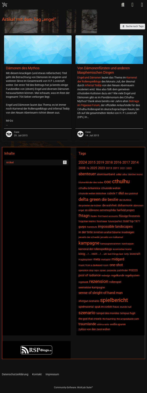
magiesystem (85, 259)
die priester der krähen (89, 205)
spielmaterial (86, 306)
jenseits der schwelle (89, 237)
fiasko (94, 216)
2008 (81, 168)
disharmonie (125, 205)
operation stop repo (88, 270)
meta (96, 259)
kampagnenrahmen (110, 243)
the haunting (109, 319)
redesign (105, 275)
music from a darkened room (93, 265)
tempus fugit (127, 313)
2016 (117, 162)
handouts (92, 227)
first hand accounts (108, 216)
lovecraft (135, 253)
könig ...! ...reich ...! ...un (92, 253)
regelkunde (117, 275)
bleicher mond (135, 174)
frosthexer (102, 221)
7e (87, 168)
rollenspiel (115, 281)
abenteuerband (106, 174)
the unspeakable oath (128, 319)
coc (107, 181)
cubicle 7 (112, 193)
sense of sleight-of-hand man (100, 293)
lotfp (126, 254)
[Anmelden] (132, 5)
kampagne (88, 243)
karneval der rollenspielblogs (95, 249)
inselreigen (128, 232)
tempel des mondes (107, 313)
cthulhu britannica (89, 188)
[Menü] (142, 5)
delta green (89, 199)
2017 (126, 162)
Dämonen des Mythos (22, 68)
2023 (101, 168)
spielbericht (114, 300)
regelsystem (132, 275)
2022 (129, 168)
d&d (121, 193)
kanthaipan (128, 243)
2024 (82, 162)
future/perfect (115, 221)
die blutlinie (125, 200)
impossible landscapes (115, 226)
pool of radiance (89, 275)
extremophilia (108, 210)
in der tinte (85, 232)
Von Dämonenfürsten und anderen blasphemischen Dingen (103, 70)
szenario (86, 312)
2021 (122, 168)
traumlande (87, 324)
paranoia (111, 270)
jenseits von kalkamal (111, 237)
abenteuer (87, 174)
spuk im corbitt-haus (107, 306)
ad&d (118, 174)
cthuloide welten (110, 188)
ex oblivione (92, 210)
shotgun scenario (88, 301)
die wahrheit (109, 205)
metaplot (106, 259)
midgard (118, 259)
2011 (116, 168)
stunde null (125, 307)
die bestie (110, 199)
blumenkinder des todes (90, 182)
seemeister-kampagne (91, 287)
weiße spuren (118, 324)
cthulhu (121, 181)
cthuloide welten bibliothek (92, 193)
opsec (103, 270)
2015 (92, 162)
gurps (82, 226)
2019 (100, 162)
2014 (135, 162)
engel (81, 210)
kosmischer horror (122, 249)
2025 (93, 168)
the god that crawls (89, 318)
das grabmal (131, 193)
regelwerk (83, 282)
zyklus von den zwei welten (94, 329)
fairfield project (126, 210)
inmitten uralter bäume (107, 232)
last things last (115, 254)
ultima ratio (103, 324)
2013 (109, 168)
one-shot (116, 265)
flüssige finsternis (129, 216)
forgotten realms (87, 221)
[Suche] (123, 5)
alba (124, 174)
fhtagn (84, 215)
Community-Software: (73, 387)
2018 (109, 162)
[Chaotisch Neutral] (4, 5)
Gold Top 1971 (131, 221)
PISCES (133, 270)
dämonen (138, 205)
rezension (98, 281)
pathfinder (122, 270)
